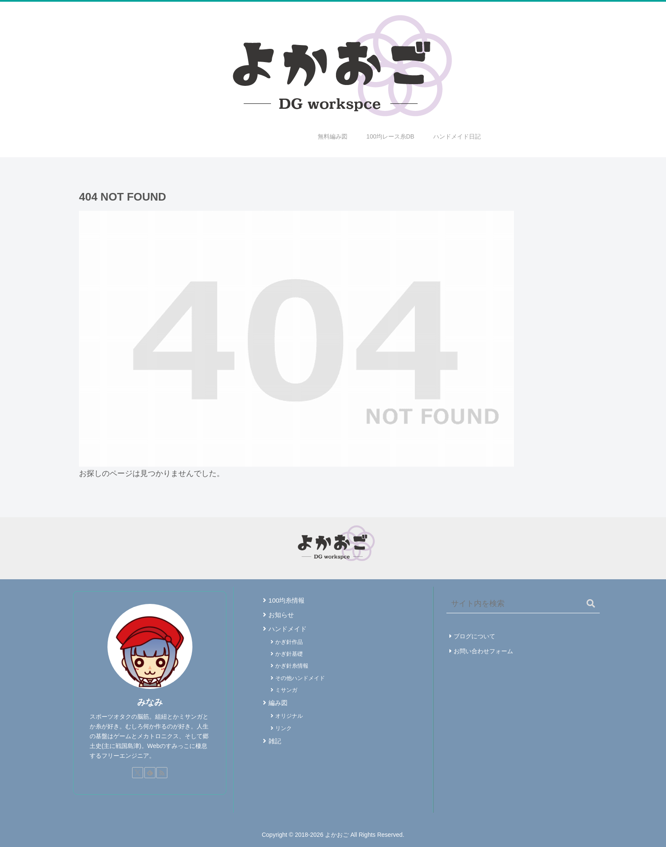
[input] (523, 604)
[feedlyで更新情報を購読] (149, 772)
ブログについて (474, 636)
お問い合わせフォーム (483, 651)
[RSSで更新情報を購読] (161, 772)
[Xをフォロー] (137, 772)
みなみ (150, 702)
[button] (590, 604)
